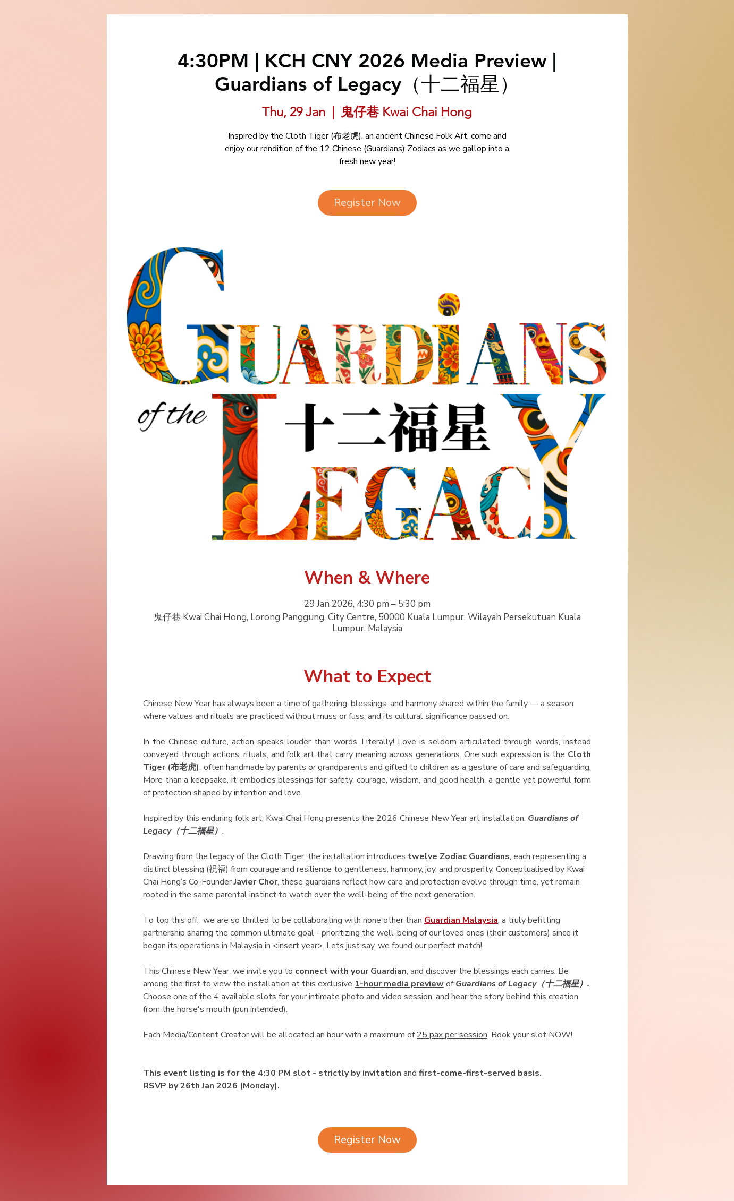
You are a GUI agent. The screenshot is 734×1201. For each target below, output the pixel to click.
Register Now (367, 202)
